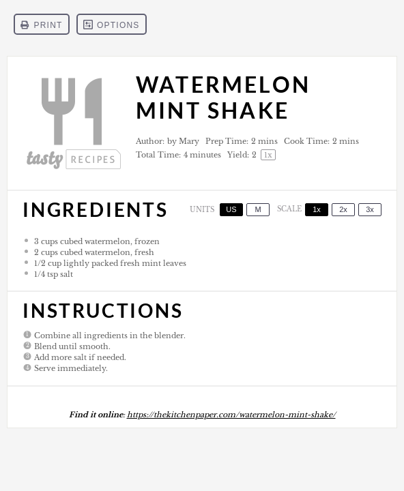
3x (370, 209)
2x (343, 209)
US (231, 209)
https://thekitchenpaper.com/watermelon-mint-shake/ (231, 414)
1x (317, 209)
